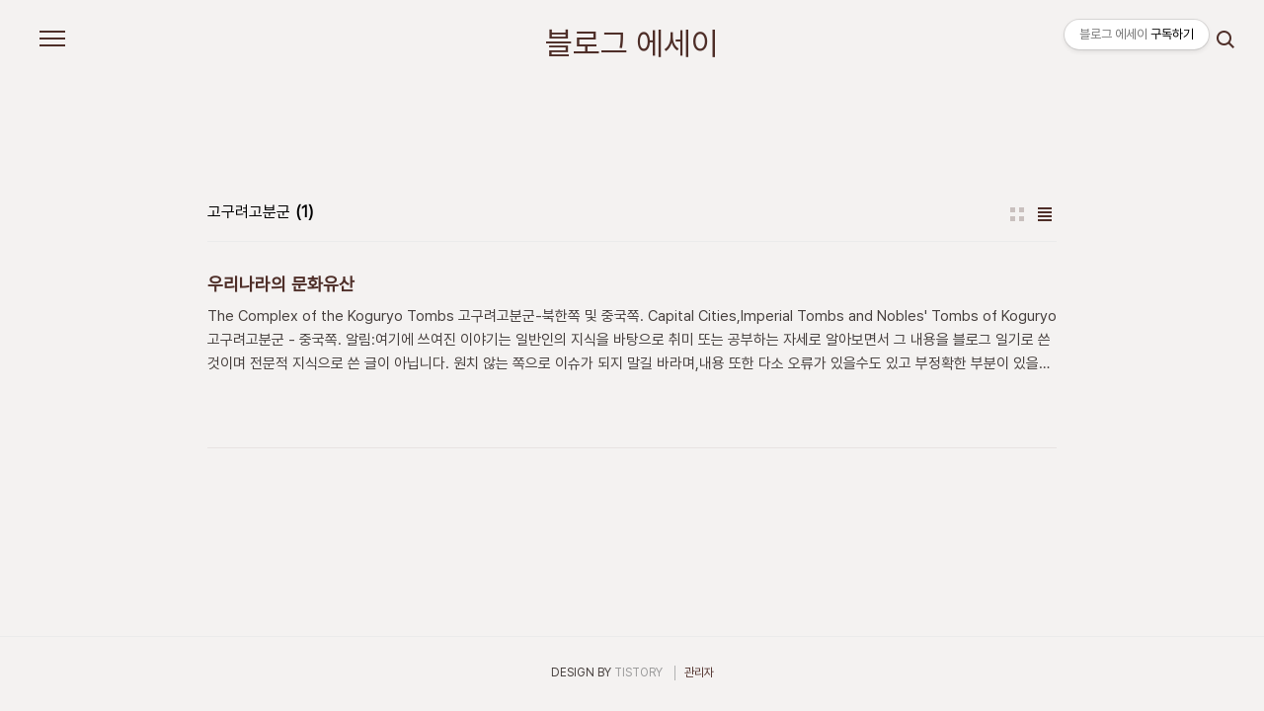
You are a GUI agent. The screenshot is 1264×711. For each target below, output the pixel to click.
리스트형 (1045, 214)
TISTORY (638, 672)
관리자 (699, 672)
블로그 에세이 (632, 43)
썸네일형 (1017, 214)
